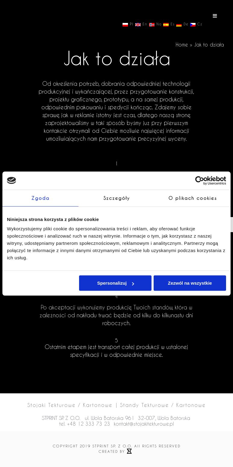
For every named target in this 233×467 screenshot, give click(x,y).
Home (182, 44)
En (141, 24)
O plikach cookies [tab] (192, 198)
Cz (196, 24)
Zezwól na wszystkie (190, 283)
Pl (128, 24)
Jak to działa (209, 44)
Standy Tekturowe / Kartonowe (163, 405)
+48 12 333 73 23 (88, 424)
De (182, 24)
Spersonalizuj (115, 283)
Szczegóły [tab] (117, 198)
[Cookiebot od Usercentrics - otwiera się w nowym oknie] (199, 180)
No (155, 24)
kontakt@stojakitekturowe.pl (144, 424)
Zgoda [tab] (40, 198)
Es (169, 24)
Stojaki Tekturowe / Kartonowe (70, 405)
